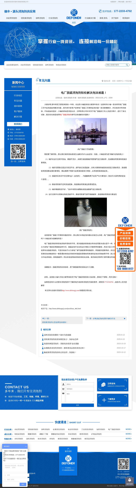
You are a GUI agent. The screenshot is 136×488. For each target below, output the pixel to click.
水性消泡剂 (18, 439)
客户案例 (18, 111)
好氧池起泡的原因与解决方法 (104, 318)
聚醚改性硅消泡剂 (58, 434)
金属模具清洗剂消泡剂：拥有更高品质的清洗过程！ (64, 347)
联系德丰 (126, 18)
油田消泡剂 (100, 429)
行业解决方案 (90, 18)
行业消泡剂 (53, 18)
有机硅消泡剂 (61, 65)
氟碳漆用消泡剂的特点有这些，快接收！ (59, 352)
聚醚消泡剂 (32, 434)
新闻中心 (120, 81)
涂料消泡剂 (40, 18)
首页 (113, 81)
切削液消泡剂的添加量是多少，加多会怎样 (60, 339)
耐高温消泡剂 (90, 439)
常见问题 (18, 101)
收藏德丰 (113, 2)
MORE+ (129, 429)
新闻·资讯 (103, 18)
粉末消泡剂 (42, 439)
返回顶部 (129, 484)
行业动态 (18, 95)
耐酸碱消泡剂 (76, 439)
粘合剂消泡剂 (73, 429)
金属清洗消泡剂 (59, 429)
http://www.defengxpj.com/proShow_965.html (65, 308)
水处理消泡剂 (11, 18)
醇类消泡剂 (84, 434)
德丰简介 (129, 2)
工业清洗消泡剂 (87, 429)
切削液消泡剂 (26, 18)
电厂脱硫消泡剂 (66, 115)
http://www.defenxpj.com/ (71, 290)
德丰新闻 (18, 106)
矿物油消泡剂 (96, 434)
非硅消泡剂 (72, 434)
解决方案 (18, 117)
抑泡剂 (52, 439)
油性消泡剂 (30, 439)
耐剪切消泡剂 (63, 439)
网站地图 (121, 2)
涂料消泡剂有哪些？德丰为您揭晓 (56, 334)
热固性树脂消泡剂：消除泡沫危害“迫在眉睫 (60, 343)
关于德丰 (115, 18)
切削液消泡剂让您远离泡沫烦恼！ (55, 322)
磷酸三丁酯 (44, 434)
